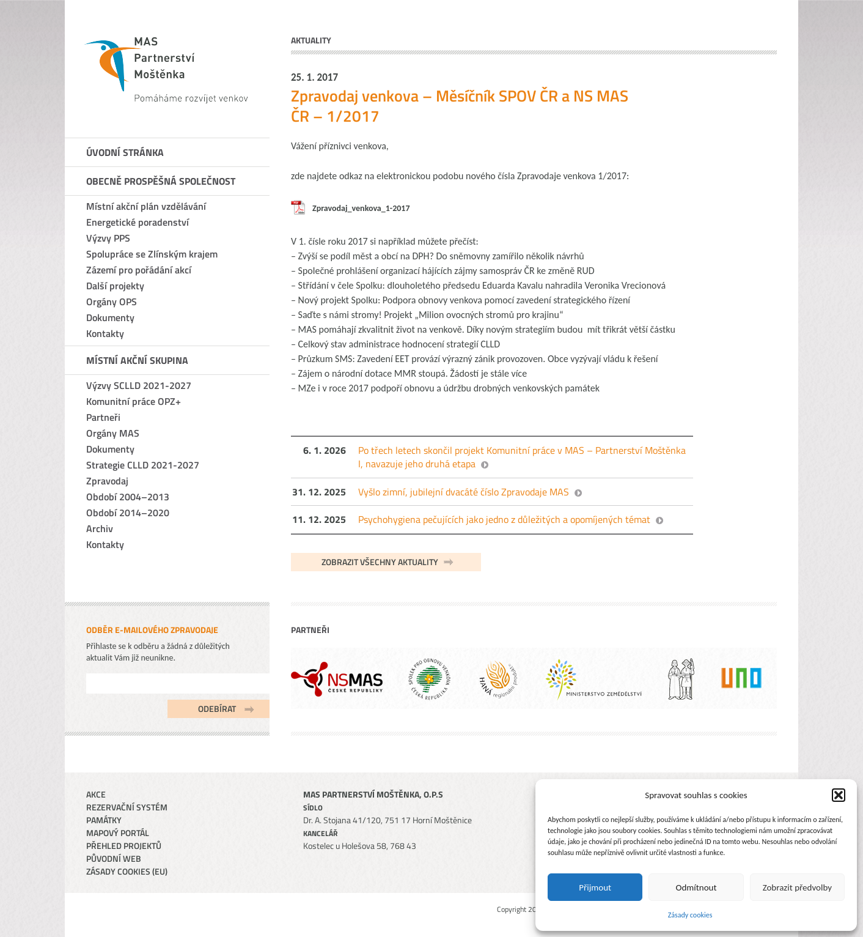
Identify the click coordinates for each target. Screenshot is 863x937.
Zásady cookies (690, 915)
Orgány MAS (112, 433)
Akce (96, 794)
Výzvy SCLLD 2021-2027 (138, 385)
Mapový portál (117, 832)
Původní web (113, 858)
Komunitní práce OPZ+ (133, 401)
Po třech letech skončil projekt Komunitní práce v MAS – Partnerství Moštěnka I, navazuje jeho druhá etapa (522, 457)
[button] (838, 795)
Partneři (103, 417)
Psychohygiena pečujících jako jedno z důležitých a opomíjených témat (504, 519)
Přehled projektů (123, 845)
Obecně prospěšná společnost (160, 181)
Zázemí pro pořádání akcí (138, 269)
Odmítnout (696, 887)
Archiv (99, 528)
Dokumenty (110, 317)
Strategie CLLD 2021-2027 (142, 464)
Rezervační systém (126, 807)
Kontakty (105, 333)
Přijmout (595, 887)
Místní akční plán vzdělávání (146, 206)
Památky (104, 819)
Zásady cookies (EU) (126, 871)
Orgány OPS (111, 301)
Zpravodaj (107, 480)
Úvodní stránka (125, 152)
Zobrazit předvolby (797, 887)
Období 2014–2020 (127, 512)
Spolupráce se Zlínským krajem (152, 253)
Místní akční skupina (137, 360)
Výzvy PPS (108, 238)
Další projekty (115, 285)
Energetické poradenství (137, 222)
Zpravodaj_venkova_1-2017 (361, 208)
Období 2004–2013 (127, 496)
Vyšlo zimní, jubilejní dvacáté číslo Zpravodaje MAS (463, 491)
